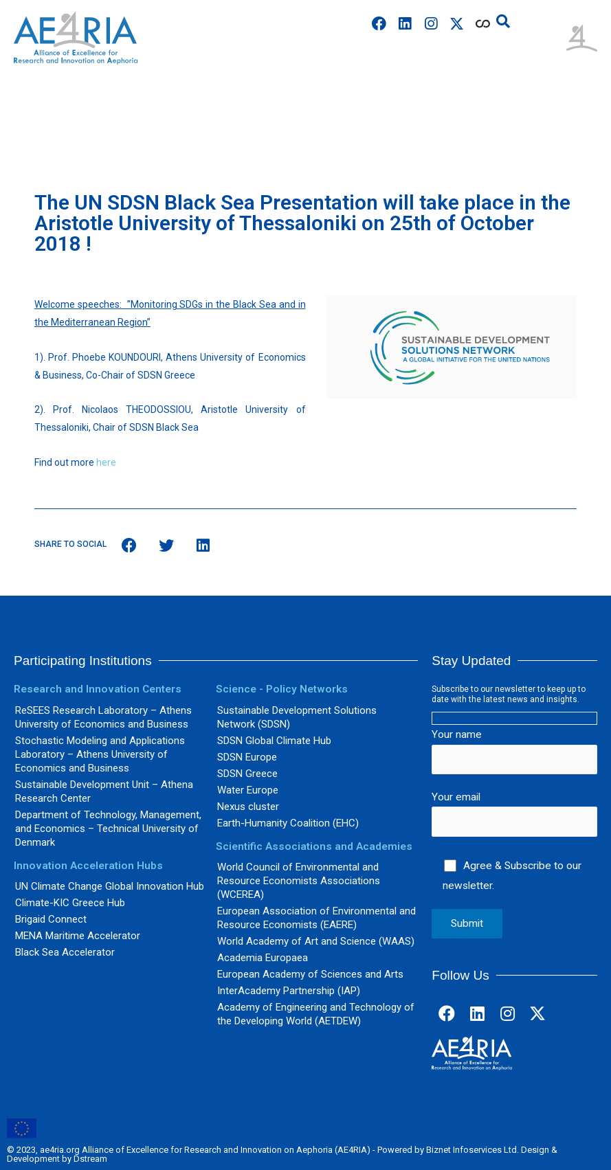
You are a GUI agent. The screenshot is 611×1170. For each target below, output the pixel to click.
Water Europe (247, 790)
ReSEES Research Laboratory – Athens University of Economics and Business (103, 717)
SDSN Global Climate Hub (274, 740)
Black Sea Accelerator (65, 952)
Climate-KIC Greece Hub (70, 903)
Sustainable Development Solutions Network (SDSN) (297, 717)
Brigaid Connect (51, 919)
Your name (514, 751)
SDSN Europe (247, 757)
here (106, 462)
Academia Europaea (262, 958)
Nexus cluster (248, 806)
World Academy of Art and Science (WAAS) (315, 941)
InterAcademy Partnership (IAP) (288, 991)
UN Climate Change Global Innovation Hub (109, 886)
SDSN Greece (247, 773)
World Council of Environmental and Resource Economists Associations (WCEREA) (298, 881)
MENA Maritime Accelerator (77, 936)
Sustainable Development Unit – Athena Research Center (104, 791)
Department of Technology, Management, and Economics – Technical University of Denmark (108, 828)
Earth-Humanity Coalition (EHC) (288, 823)
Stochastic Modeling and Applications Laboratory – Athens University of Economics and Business (100, 754)
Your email (514, 814)
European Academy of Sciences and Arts (310, 974)
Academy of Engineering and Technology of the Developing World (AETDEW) (315, 1014)
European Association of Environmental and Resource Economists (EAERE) (316, 918)
